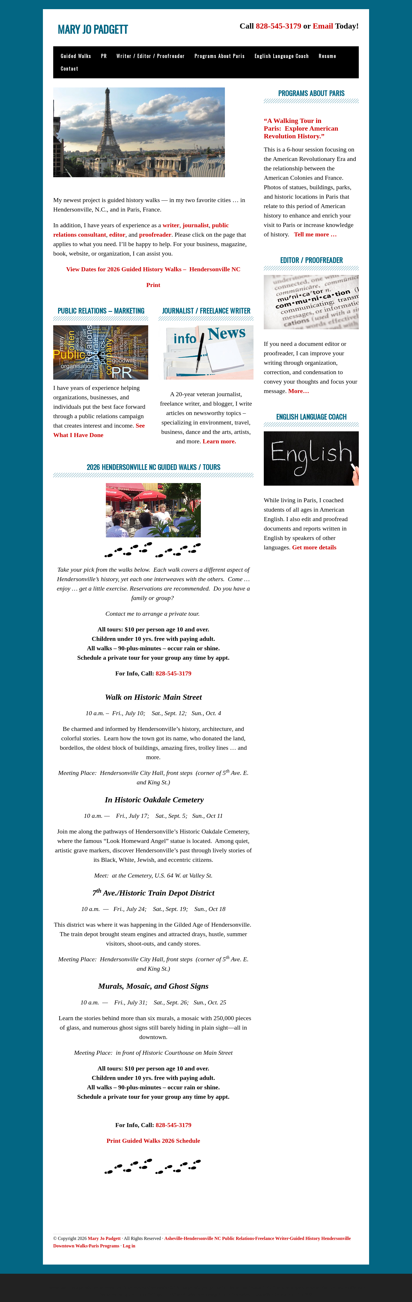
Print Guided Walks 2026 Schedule (153, 1140)
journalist (196, 224)
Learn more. (219, 440)
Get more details (314, 547)
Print (153, 284)
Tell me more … (315, 234)
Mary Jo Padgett (107, 31)
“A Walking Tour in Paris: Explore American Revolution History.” (301, 128)
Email (323, 25)
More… (298, 390)
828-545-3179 (278, 25)
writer (171, 224)
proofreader (155, 234)
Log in (129, 1245)
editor (117, 234)
